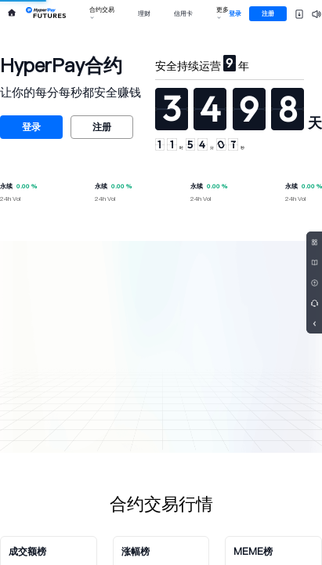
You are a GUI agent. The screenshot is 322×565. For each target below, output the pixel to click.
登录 (235, 13)
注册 (268, 13)
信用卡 (183, 13)
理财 (144, 13)
